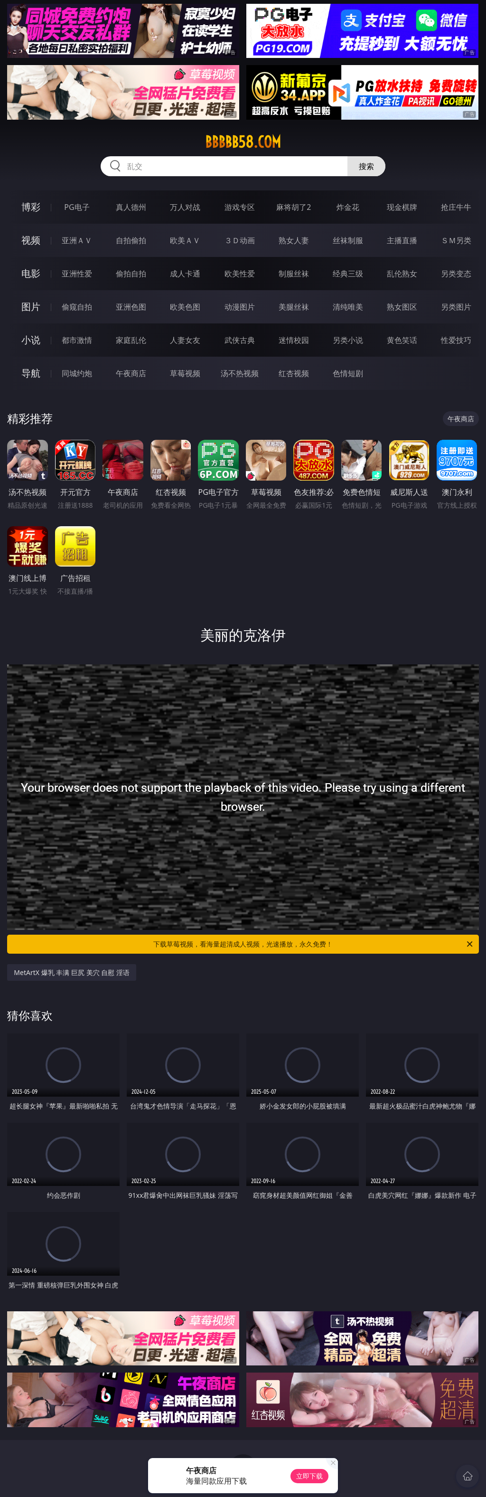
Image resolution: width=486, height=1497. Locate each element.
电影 (30, 273)
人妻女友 (185, 340)
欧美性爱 (239, 273)
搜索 (366, 166)
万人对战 (185, 207)
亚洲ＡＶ (77, 240)
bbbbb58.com (243, 142)
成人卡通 (185, 273)
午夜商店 (131, 373)
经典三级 (348, 273)
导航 (30, 373)
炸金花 (347, 207)
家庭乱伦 (131, 340)
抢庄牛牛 (456, 207)
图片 (30, 306)
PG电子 (76, 207)
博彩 (30, 206)
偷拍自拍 (131, 273)
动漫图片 (239, 307)
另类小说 (348, 340)
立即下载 (309, 1475)
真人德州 (131, 207)
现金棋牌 (402, 207)
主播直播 (402, 240)
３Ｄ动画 (239, 240)
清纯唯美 (348, 307)
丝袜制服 (348, 240)
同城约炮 (77, 373)
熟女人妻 (294, 240)
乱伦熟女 (402, 273)
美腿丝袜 (294, 307)
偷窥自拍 (77, 307)
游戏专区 (239, 207)
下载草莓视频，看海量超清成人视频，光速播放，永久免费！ (313, 944)
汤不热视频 (240, 373)
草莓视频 (185, 373)
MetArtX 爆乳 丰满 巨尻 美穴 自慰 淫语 (71, 972)
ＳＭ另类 (456, 240)
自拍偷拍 (131, 240)
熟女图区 (402, 307)
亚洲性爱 (77, 273)
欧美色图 (185, 307)
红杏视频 (294, 373)
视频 (30, 240)
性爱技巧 (456, 340)
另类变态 (456, 273)
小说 (30, 339)
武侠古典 (239, 340)
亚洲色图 (131, 307)
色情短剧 (348, 373)
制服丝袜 (294, 273)
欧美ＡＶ (185, 240)
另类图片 (456, 307)
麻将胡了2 (293, 207)
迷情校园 (294, 340)
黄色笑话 (402, 340)
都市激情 (77, 340)
